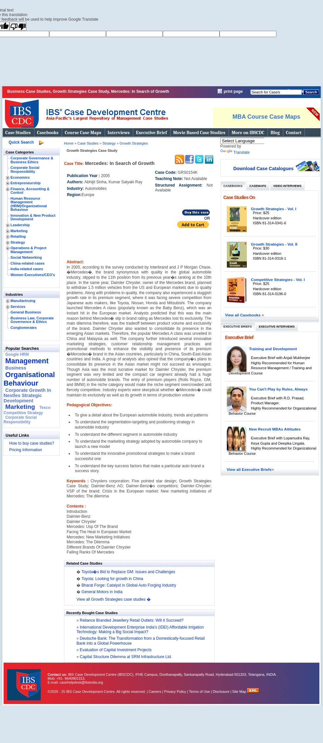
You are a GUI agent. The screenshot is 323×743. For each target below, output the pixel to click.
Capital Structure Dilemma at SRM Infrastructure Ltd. (125, 656)
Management (27, 361)
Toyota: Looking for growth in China (112, 578)
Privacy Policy (175, 691)
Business (15, 368)
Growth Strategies (133, 143)
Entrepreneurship (26, 183)
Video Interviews (287, 186)
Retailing (18, 236)
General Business (26, 312)
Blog (275, 132)
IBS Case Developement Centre (24, 680)
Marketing (19, 231)
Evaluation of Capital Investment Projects (115, 650)
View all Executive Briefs (249, 469)
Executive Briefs (238, 326)
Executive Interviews (276, 326)
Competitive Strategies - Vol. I (278, 279)
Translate (235, 152)
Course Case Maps (83, 132)
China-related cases (28, 263)
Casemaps (257, 186)
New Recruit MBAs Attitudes (275, 429)
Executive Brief (151, 132)
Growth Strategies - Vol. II (274, 244)
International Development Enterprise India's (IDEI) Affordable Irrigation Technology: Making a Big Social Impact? (140, 629)
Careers (155, 691)
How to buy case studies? (31, 443)
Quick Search (21, 142)
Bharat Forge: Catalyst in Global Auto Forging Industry (128, 585)
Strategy (18, 242)
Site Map (240, 691)
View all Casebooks (243, 315)
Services (18, 307)
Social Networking (26, 257)
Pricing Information (25, 450)
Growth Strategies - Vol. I (273, 209)
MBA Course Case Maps (266, 116)
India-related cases (27, 269)
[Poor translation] (18, 26)
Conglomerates (24, 328)
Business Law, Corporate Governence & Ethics (32, 320)
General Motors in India (101, 592)
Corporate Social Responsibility (25, 169)
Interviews (119, 132)
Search (311, 92)
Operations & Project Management (28, 250)
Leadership (20, 225)
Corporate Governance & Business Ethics (32, 160)
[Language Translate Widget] (251, 141)
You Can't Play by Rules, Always (278, 389)
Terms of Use (199, 691)
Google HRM (17, 354)
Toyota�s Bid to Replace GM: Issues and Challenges (128, 572)
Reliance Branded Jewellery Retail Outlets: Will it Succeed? (131, 620)
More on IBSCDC (247, 132)
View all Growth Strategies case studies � (113, 599)
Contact (293, 132)
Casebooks (48, 132)
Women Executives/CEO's (33, 275)
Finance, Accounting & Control (30, 191)
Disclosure (221, 691)
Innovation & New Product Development (33, 217)
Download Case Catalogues (263, 168)
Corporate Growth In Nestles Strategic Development (27, 395)
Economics (20, 177)
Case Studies (18, 132)
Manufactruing (23, 301)
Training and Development (273, 349)
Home (69, 143)
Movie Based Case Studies (199, 132)
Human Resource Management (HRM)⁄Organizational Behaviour (29, 204)
